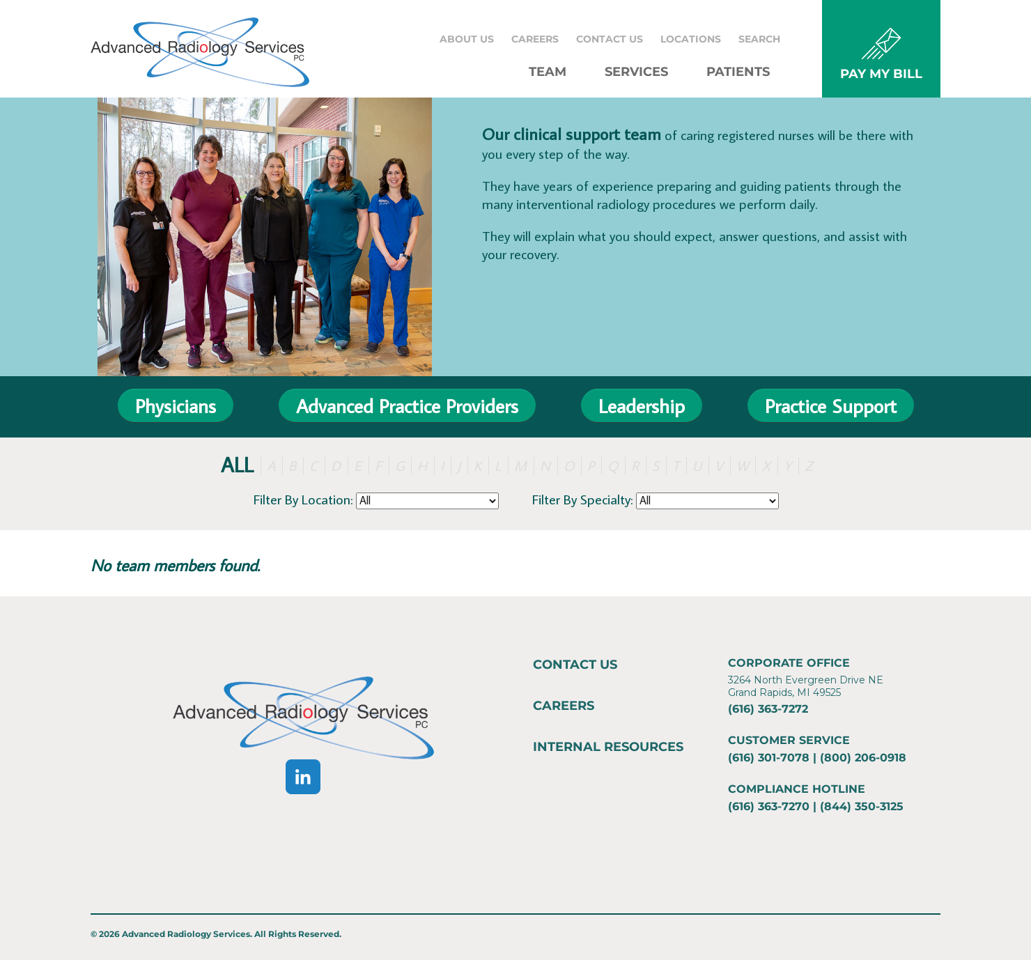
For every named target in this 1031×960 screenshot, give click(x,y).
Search (759, 39)
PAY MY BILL (881, 74)
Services (636, 71)
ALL (237, 464)
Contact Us (609, 39)
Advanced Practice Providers (407, 406)
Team (547, 71)
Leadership (641, 406)
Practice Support (831, 406)
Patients (738, 71)
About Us (467, 39)
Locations (690, 39)
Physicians (175, 406)
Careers (535, 39)
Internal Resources (608, 746)
